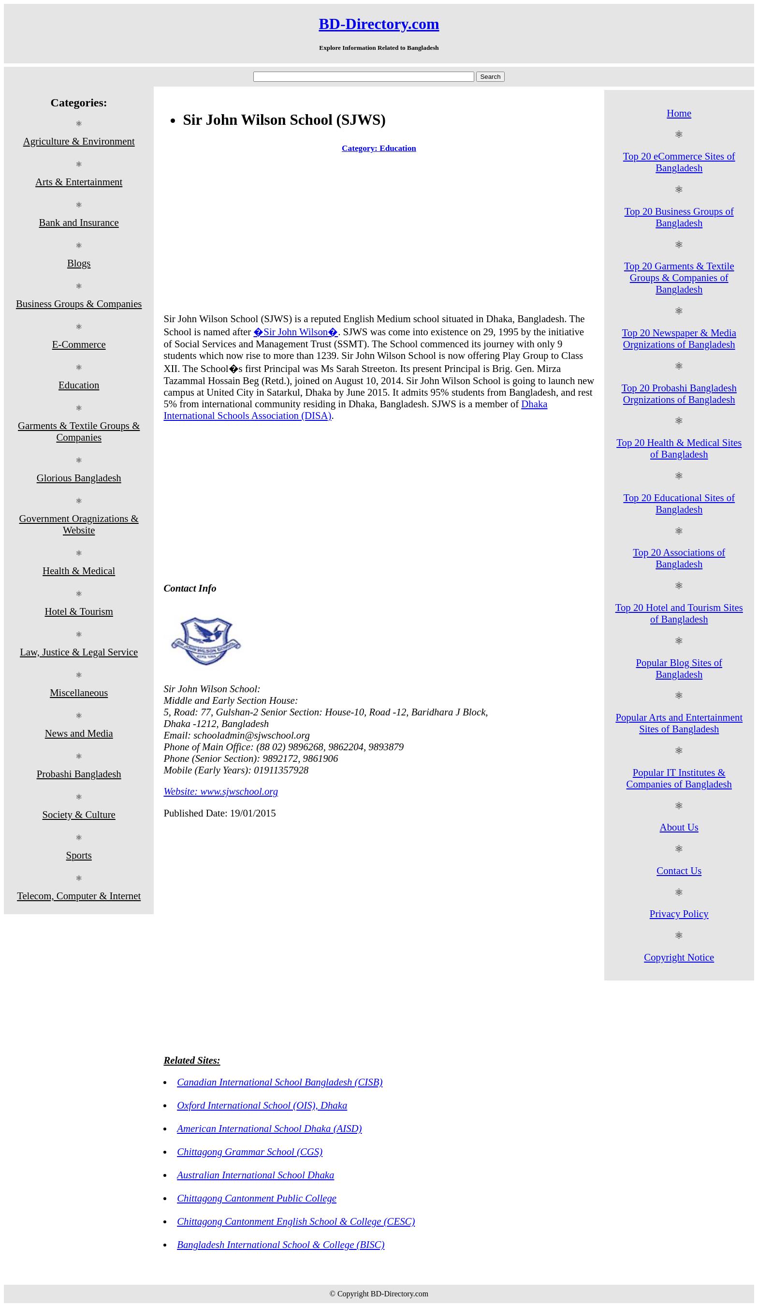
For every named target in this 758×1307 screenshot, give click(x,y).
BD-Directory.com (379, 23)
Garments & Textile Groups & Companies (79, 431)
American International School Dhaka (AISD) (269, 1128)
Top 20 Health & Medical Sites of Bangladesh (679, 448)
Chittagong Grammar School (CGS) (249, 1151)
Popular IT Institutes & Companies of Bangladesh (679, 778)
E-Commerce (79, 344)
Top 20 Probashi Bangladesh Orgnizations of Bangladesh (679, 393)
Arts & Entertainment (78, 181)
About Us (679, 826)
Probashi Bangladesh (79, 773)
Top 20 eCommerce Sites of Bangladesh (679, 161)
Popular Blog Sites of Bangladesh (679, 668)
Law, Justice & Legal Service (79, 651)
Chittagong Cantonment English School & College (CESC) (296, 1221)
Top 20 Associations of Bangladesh (679, 558)
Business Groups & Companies (79, 303)
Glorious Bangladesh (79, 477)
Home (679, 113)
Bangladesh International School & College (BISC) (280, 1244)
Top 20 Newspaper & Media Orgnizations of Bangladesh (679, 338)
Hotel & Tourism (78, 611)
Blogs (79, 262)
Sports (79, 855)
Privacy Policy (679, 913)
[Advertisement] (378, 235)
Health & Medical (79, 570)
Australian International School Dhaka (255, 1174)
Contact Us (678, 870)
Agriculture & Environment (79, 141)
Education (78, 384)
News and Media (79, 733)
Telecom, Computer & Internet (79, 895)
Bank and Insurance (79, 222)
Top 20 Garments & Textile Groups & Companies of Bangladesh (679, 277)
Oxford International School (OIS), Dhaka (262, 1105)
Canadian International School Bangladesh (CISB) (279, 1081)
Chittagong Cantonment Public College (256, 1197)
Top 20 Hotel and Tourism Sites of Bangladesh (679, 613)
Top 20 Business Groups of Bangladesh (679, 217)
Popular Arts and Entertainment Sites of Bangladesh (679, 723)
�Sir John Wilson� (295, 331)
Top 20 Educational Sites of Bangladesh (679, 503)
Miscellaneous (79, 692)
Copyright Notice (679, 957)
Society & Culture (79, 814)
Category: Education (379, 148)
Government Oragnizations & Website (79, 524)
